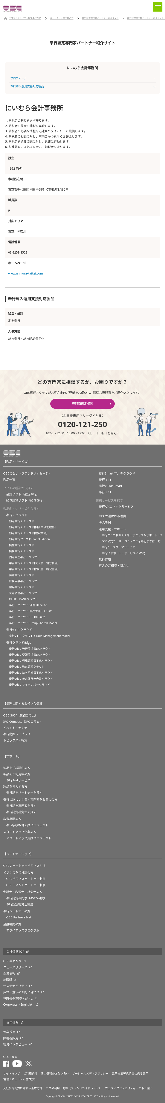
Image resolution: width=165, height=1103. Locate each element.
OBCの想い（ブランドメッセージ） (27, 473)
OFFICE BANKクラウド (23, 599)
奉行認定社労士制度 (19, 904)
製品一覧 (9, 479)
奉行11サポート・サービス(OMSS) (123, 553)
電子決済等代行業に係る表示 (130, 1073)
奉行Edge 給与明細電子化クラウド (31, 672)
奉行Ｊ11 (105, 492)
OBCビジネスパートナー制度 (26, 878)
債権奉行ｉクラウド (21, 545)
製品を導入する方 (15, 786)
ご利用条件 (30, 1073)
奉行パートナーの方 (16, 911)
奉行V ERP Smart (110, 485)
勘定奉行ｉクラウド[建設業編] (28, 533)
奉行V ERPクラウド (19, 629)
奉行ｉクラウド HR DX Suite (27, 617)
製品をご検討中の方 (16, 767)
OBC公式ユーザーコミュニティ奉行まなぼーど (131, 541)
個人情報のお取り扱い (55, 1073)
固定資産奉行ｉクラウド (24, 557)
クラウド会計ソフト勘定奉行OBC (25, 18)
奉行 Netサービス (18, 780)
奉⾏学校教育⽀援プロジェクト (27, 825)
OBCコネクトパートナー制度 (26, 885)
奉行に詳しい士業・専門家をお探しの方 (30, 799)
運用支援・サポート (112, 529)
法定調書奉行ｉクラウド (24, 593)
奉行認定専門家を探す (21, 805)
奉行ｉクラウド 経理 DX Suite (28, 605)
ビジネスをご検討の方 (18, 872)
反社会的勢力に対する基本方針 (22, 1088)
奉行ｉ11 (105, 479)
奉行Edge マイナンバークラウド (29, 684)
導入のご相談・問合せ (114, 565)
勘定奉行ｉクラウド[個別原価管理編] (32, 527)
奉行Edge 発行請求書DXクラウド (30, 648)
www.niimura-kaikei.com (25, 273)
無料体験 (105, 559)
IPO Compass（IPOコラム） (23, 721)
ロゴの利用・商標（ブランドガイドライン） (74, 1088)
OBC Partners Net (18, 917)
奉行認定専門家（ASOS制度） (26, 898)
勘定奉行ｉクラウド (21, 521)
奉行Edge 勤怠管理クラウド (26, 666)
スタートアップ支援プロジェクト (28, 838)
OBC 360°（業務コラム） (20, 715)
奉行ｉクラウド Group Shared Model (33, 623)
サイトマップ (11, 1073)
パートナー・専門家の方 (61, 18)
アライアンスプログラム (22, 930)
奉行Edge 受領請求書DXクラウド (30, 654)
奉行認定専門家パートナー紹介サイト (100, 18)
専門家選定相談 (82, 403)
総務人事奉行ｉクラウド (24, 581)
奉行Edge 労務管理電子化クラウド (31, 660)
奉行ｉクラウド (16, 514)
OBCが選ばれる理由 (112, 516)
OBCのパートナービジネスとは (24, 865)
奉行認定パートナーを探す (24, 792)
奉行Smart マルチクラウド (117, 473)
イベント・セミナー (16, 727)
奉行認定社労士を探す (21, 811)
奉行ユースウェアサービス (118, 547)
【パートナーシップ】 (18, 853)
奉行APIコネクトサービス (116, 506)
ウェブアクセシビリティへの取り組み (129, 1088)
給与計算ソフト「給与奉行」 (25, 500)
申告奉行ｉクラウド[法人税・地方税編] (33, 563)
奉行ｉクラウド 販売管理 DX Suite (30, 611)
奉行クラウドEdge (18, 642)
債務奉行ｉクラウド (21, 551)
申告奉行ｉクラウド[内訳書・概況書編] (33, 569)
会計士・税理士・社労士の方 (22, 891)
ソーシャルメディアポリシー (90, 1073)
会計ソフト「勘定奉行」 (22, 494)
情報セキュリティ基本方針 (20, 1079)
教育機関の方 (12, 818)
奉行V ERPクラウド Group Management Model (39, 635)
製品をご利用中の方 (16, 774)
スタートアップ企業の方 (19, 831)
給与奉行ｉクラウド (21, 587)
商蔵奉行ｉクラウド (21, 575)
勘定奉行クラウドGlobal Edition (29, 539)
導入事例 (105, 522)
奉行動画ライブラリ (16, 734)
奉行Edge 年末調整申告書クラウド (31, 678)
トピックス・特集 (15, 740)
